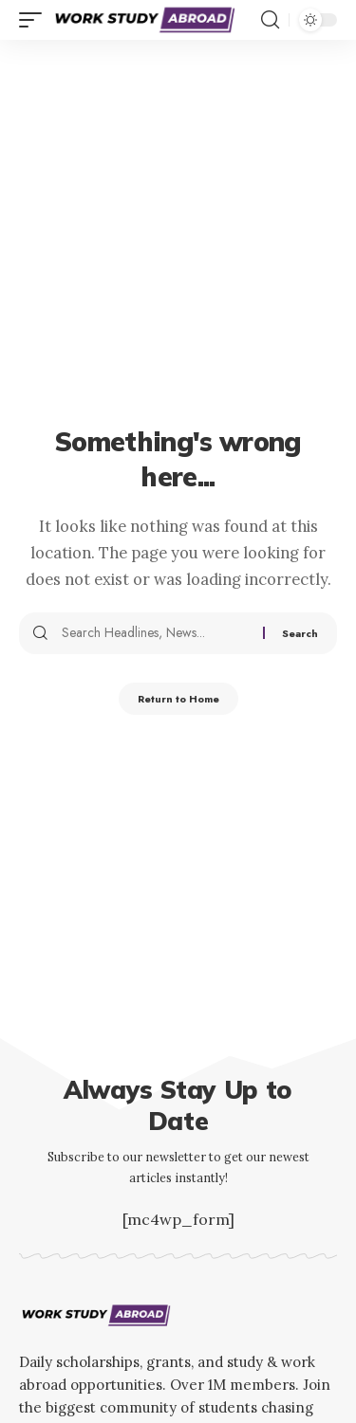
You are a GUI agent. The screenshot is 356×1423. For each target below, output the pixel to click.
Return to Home (178, 698)
